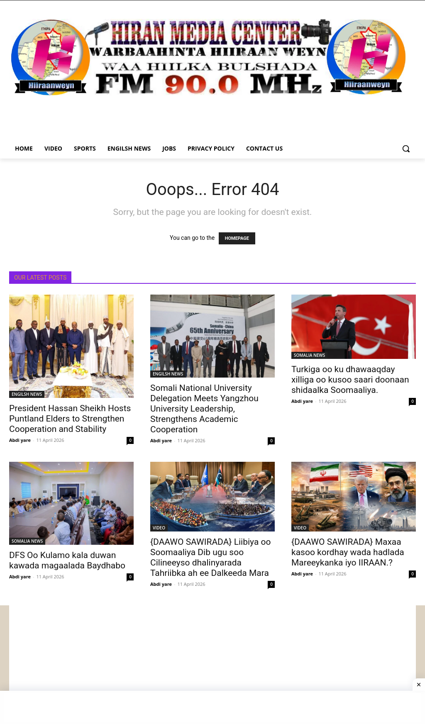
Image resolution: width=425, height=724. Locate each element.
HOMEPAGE (237, 238)
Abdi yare (20, 440)
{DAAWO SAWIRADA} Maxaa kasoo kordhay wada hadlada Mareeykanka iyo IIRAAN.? (347, 552)
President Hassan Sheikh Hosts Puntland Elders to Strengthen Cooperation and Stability (70, 418)
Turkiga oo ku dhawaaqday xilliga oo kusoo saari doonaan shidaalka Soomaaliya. (350, 379)
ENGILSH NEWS (27, 394)
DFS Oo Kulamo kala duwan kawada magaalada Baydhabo (67, 560)
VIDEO (159, 528)
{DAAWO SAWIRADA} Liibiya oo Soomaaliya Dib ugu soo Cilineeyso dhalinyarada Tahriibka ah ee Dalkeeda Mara (210, 557)
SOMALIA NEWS (309, 355)
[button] (406, 148)
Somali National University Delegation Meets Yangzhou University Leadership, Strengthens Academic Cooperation (204, 408)
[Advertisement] (212, 663)
